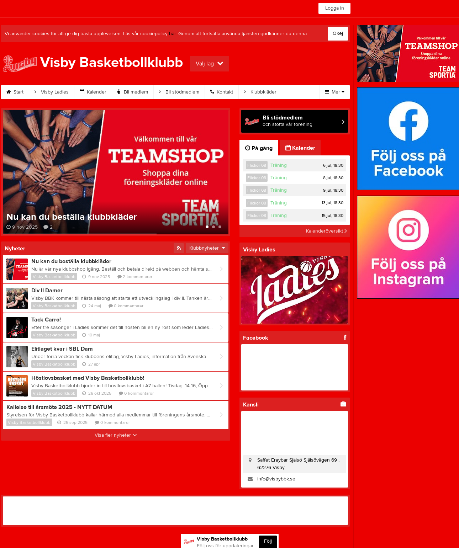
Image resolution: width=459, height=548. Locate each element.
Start (14, 92)
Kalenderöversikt (326, 231)
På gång (259, 148)
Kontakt (221, 92)
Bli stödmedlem (179, 92)
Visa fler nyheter (116, 435)
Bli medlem (132, 92)
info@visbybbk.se (276, 479)
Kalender (93, 92)
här (172, 34)
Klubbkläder (260, 92)
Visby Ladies (52, 92)
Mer (334, 92)
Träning (278, 165)
